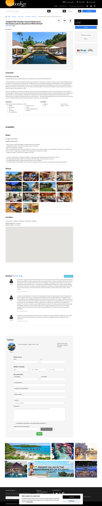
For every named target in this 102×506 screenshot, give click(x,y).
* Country (16, 400)
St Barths (23, 451)
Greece (56, 474)
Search (89, 11)
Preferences (71, 501)
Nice (92, 453)
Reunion (44, 452)
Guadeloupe (38, 451)
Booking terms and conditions (76, 6)
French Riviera (31, 474)
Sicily (72, 474)
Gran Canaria (56, 475)
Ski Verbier (93, 474)
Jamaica (7, 452)
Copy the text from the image (21, 426)
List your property (68, 2)
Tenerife (38, 475)
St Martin (18, 451)
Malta (34, 475)
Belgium (88, 455)
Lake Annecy (92, 476)
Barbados (12, 452)
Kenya (89, 474)
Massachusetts (57, 452)
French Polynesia (31, 454)
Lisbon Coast (62, 477)
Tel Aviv (81, 473)
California (56, 451)
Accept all (71, 497)
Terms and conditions (42, 492)
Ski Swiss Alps (86, 476)
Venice (85, 453)
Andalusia (43, 477)
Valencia (92, 455)
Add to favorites (86, 35)
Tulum (77, 474)
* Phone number (18, 394)
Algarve (61, 475)
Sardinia (69, 474)
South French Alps (83, 474)
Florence (81, 453)
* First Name (17, 376)
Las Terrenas (23, 454)
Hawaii (69, 451)
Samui (9, 473)
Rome (77, 453)
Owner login (91, 2)
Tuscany (52, 477)
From (15, 359)
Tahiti (36, 454)
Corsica (65, 474)
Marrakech (86, 473)
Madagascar (92, 471)
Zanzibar (77, 473)
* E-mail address (18, 382)
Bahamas (43, 451)
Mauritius (34, 452)
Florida (27, 451)
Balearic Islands (27, 452)
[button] (39, 243)
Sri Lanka (18, 454)
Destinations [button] (63, 6)
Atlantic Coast (38, 474)
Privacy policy (40, 493)
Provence (83, 455)
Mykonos (60, 474)
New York (61, 451)
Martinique (32, 451)
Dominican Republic (19, 452)
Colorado (68, 452)
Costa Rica (91, 473)
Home (55, 6)
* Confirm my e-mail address (21, 388)
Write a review (68, 276)
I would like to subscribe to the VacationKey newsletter (31, 423)
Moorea (40, 454)
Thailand (14, 451)
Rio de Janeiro (79, 471)
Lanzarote (43, 475)
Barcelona (85, 456)
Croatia (31, 475)
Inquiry (86, 27)
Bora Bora (44, 454)
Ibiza (48, 474)
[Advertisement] (39, 119)
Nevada (63, 452)
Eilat (96, 473)
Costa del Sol (67, 475)
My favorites (81, 2)
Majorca (52, 474)
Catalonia (48, 477)
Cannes (89, 453)
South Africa (86, 471)
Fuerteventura (49, 475)
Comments (16, 406)
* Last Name (44, 376)
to (41, 359)
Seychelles (39, 452)
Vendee (56, 477)
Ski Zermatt (79, 476)
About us (39, 490)
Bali (10, 451)
